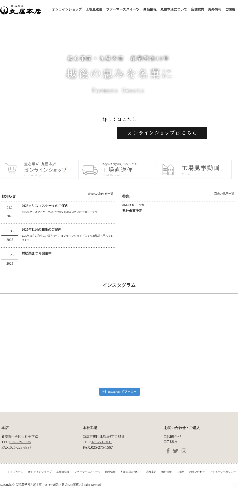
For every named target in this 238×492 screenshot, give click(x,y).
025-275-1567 (102, 447)
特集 (141, 204)
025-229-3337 (20, 447)
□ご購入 (171, 441)
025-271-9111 (101, 442)
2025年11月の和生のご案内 (41, 229)
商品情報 (150, 9)
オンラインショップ (67, 9)
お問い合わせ (197, 471)
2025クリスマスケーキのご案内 (45, 206)
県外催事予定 (132, 211)
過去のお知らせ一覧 (100, 193)
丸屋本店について (173, 9)
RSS (235, 485)
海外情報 (214, 9)
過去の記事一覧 (224, 193)
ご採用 (230, 9)
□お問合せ (173, 436)
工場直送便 (94, 9)
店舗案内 (197, 9)
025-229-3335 (20, 442)
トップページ (15, 471)
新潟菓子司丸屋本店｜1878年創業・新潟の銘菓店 (47, 484)
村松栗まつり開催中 (37, 253)
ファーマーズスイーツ (122, 9)
